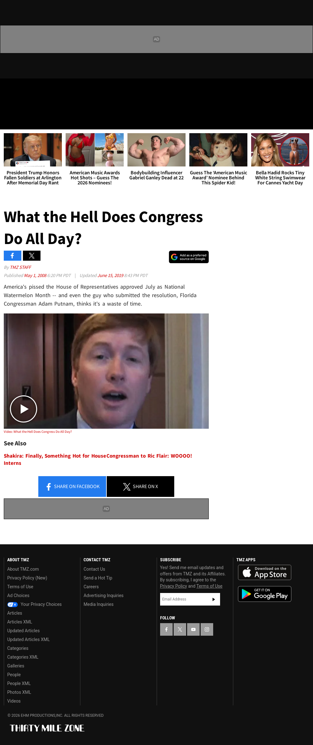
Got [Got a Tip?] (21, 105)
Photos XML (19, 692)
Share (72, 487)
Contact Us (94, 569)
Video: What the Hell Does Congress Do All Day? (38, 431)
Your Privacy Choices (34, 604)
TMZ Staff (20, 267)
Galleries (15, 665)
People (14, 674)
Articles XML (19, 621)
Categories (17, 648)
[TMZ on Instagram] (55, 89)
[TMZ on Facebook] (10, 89)
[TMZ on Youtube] (40, 89)
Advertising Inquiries (103, 595)
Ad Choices (18, 595)
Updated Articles (23, 630)
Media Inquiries (98, 604)
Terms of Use (20, 586)
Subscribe (214, 599)
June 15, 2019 (110, 275)
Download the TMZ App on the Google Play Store (264, 594)
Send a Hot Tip (98, 577)
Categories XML (22, 657)
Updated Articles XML (28, 639)
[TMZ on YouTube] (193, 629)
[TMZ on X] (25, 89)
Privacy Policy (173, 586)
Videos (14, 701)
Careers (91, 586)
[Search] (304, 120)
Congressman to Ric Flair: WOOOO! (149, 456)
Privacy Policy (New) (27, 577)
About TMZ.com (23, 569)
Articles (14, 613)
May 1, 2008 (35, 275)
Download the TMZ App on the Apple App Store (264, 572)
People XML (19, 683)
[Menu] (9, 120)
